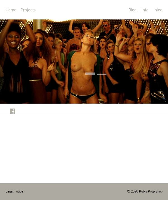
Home (11, 9)
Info (145, 9)
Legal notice (14, 191)
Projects (28, 9)
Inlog (158, 9)
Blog (132, 9)
